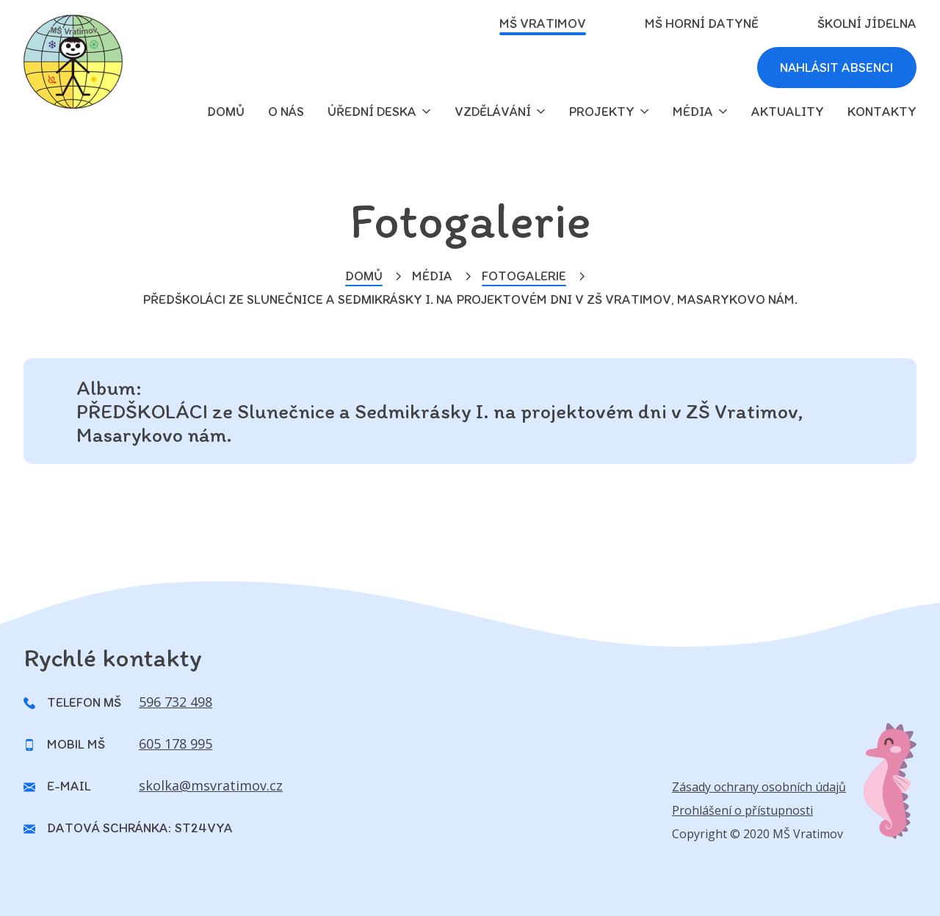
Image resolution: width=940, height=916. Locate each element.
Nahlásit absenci (835, 67)
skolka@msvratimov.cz (211, 785)
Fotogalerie (524, 276)
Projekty (601, 111)
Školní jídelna (866, 23)
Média (693, 111)
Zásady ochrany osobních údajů (759, 787)
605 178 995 (175, 743)
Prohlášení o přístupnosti (742, 810)
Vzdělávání (493, 111)
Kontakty (881, 111)
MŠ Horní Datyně (702, 23)
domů (226, 111)
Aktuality (787, 111)
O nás (286, 111)
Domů (364, 276)
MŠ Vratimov (542, 23)
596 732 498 (175, 701)
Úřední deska (372, 111)
